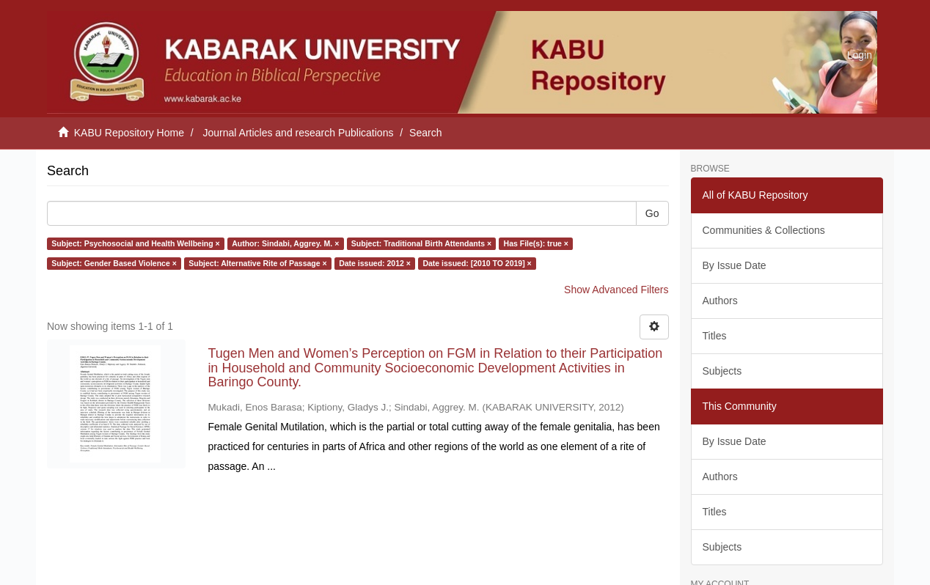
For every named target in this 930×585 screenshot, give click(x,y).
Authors (720, 300)
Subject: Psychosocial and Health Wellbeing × (135, 243)
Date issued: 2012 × (375, 263)
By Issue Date (734, 265)
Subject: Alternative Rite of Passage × (257, 263)
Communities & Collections (764, 230)
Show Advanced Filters (616, 289)
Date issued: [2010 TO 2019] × (476, 263)
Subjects (722, 371)
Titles (715, 336)
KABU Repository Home (129, 133)
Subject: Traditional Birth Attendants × (421, 243)
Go (652, 213)
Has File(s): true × (536, 243)
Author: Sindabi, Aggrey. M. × (285, 243)
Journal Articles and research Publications (298, 133)
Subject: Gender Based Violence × (114, 263)
